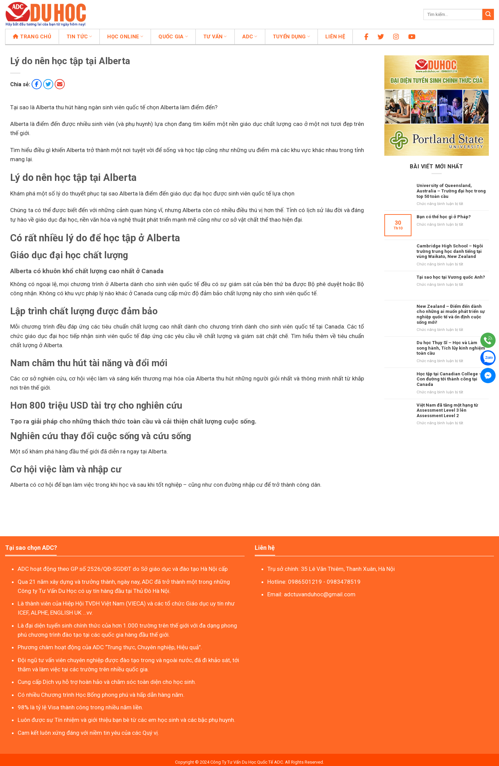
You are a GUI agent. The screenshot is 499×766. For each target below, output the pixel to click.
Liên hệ (335, 37)
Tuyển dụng (291, 37)
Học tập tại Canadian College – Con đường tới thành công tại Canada (449, 379)
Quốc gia (173, 37)
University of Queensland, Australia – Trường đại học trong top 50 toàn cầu (451, 191)
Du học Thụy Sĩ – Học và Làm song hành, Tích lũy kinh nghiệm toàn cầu (451, 348)
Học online (125, 37)
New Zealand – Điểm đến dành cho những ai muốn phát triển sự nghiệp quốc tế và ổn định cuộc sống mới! (451, 314)
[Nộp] (488, 14)
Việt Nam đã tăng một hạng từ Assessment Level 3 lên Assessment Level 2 (447, 410)
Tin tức (79, 37)
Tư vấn (215, 37)
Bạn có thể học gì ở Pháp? (444, 216)
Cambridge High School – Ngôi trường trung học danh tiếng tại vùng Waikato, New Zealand (450, 251)
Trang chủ (32, 37)
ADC (249, 37)
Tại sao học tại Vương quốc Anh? (451, 277)
